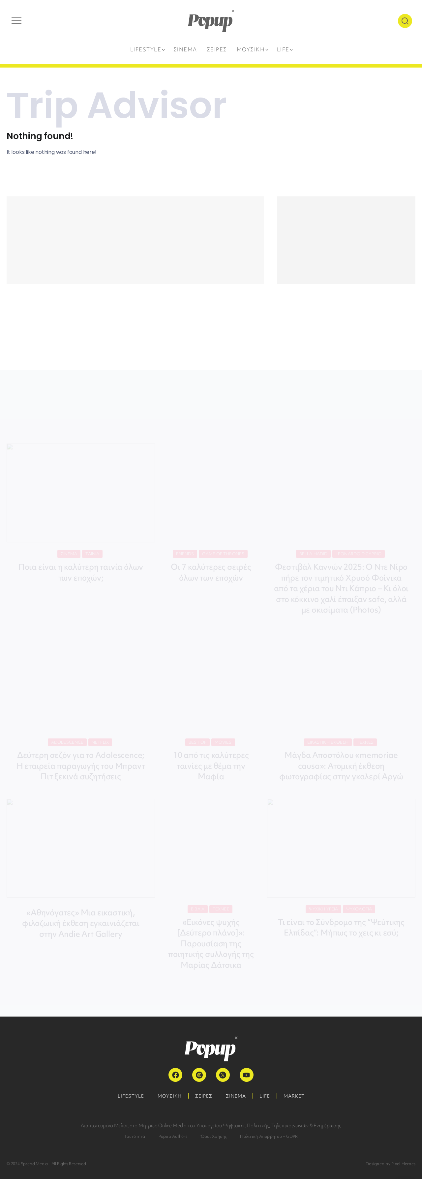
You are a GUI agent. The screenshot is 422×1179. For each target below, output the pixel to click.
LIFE (264, 1096)
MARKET (294, 1096)
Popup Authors (173, 1136)
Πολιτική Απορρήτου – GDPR (269, 1136)
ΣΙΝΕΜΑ (236, 1096)
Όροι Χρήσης (213, 1136)
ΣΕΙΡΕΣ (203, 1096)
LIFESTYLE (131, 1096)
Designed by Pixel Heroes (390, 1163)
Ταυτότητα (134, 1136)
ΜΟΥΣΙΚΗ (170, 1096)
